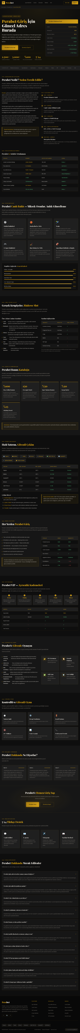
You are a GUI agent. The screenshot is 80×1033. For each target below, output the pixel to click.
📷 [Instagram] (7, 1015)
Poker (33, 1016)
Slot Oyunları (34, 1010)
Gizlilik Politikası (37, 1029)
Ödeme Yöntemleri (69, 1010)
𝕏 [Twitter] (3, 1015)
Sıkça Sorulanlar (68, 1007)
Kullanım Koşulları (46, 1029)
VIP (57, 68)
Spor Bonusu (51, 1013)
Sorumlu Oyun (68, 1016)
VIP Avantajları (51, 1016)
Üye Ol (75, 2)
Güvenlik (63, 68)
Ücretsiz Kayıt (47, 804)
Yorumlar (69, 68)
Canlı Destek (67, 1004)
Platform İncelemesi (14, 68)
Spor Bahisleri (28, 2)
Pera (6, 1002)
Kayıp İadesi (50, 1010)
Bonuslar (41, 2)
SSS (51, 2)
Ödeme (46, 2)
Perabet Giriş (32, 804)
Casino (34, 2)
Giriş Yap (67, 2)
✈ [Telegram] (10, 1015)
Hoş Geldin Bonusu (52, 1004)
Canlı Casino (33, 68)
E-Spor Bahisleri (35, 1013)
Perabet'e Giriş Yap (10, 47)
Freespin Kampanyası (52, 1007)
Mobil (52, 68)
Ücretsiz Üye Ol (26, 47)
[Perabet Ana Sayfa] (8, 2)
